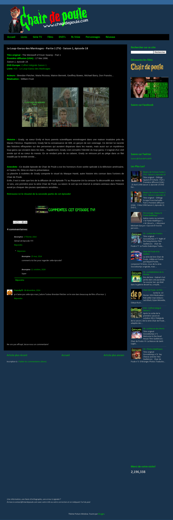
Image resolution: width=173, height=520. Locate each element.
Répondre (18, 245)
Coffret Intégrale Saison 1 (34, 65)
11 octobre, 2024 (38, 270)
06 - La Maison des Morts (153, 329)
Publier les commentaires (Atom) (32, 362)
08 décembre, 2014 (32, 290)
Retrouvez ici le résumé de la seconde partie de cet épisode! (39, 194)
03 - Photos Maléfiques (153, 349)
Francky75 (18, 290)
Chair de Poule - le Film (152, 290)
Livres (24, 37)
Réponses (21, 251)
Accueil (11, 37)
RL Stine (75, 37)
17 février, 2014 (30, 237)
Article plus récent (17, 355)
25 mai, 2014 (36, 257)
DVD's (62, 37)
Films (50, 37)
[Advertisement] (143, 414)
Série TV (37, 37)
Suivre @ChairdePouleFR (141, 159)
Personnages (93, 37)
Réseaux (110, 37)
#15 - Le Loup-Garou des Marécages (32, 69)
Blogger (101, 514)
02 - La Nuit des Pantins (152, 234)
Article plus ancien (114, 355)
